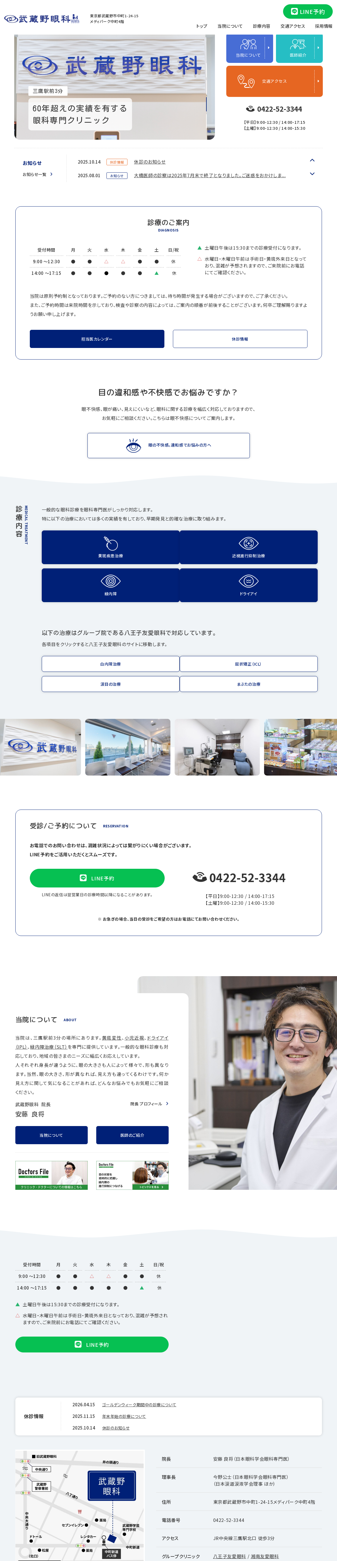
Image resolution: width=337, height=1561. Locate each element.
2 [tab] (206, 87)
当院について (230, 26)
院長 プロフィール (144, 1041)
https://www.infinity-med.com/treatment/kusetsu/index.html (146, 625)
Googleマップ (37, 1523)
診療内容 (262, 26)
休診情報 (240, 340)
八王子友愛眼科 (229, 1493)
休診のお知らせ (150, 171)
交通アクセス (293, 26)
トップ (202, 26)
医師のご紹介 (132, 1074)
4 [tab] (206, 121)
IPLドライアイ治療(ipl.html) (288, 550)
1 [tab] (206, 70)
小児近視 (135, 975)
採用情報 (324, 26)
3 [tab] (206, 104)
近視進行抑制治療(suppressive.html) (146, 550)
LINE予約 (308, 11)
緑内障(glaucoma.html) (217, 550)
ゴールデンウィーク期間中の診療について (144, 1345)
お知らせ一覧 (36, 174)
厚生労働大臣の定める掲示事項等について (281, 1521)
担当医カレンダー (97, 340)
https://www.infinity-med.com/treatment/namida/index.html (217, 625)
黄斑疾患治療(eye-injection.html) (76, 550)
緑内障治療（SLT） (48, 984)
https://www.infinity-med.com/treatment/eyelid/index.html (288, 625)
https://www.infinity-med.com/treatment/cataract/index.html (76, 625)
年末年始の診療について (160, 157)
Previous (312, 173)
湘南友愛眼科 (265, 1493)
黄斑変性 (112, 975)
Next (312, 160)
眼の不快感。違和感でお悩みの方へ (180, 448)
